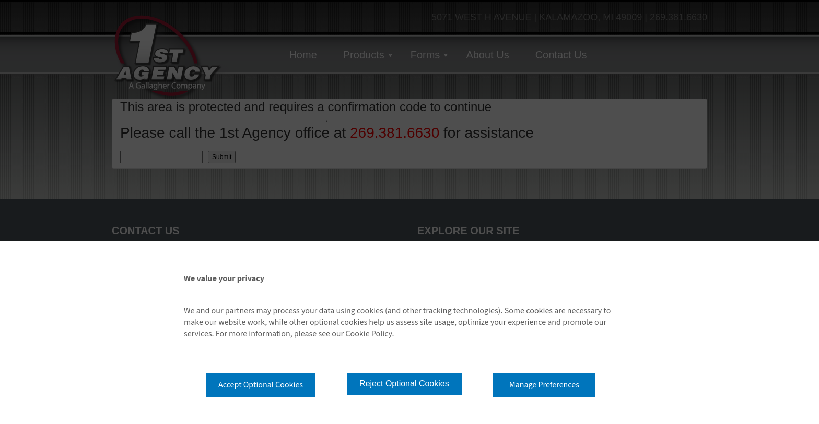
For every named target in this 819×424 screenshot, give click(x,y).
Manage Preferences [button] (544, 385)
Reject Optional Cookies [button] (404, 383)
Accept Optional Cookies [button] (260, 385)
